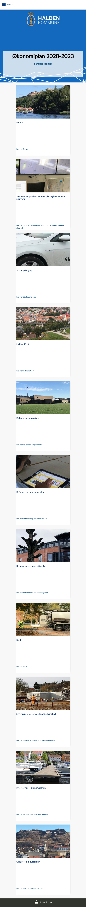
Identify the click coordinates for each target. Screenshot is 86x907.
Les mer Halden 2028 (25, 371)
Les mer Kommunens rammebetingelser (32, 593)
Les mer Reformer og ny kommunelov (31, 519)
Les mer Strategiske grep (26, 297)
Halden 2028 (22, 344)
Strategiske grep (24, 270)
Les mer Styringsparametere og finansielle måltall (36, 740)
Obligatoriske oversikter (28, 862)
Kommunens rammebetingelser (31, 566)
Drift (18, 640)
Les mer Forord (22, 149)
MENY (10, 5)
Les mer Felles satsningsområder (29, 445)
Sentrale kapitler (43, 64)
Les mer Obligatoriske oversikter (29, 888)
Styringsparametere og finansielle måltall (36, 714)
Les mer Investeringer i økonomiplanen (32, 814)
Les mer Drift (21, 667)
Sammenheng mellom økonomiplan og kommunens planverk (40, 198)
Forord (19, 123)
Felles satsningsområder (28, 418)
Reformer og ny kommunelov (30, 492)
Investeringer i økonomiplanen (31, 788)
